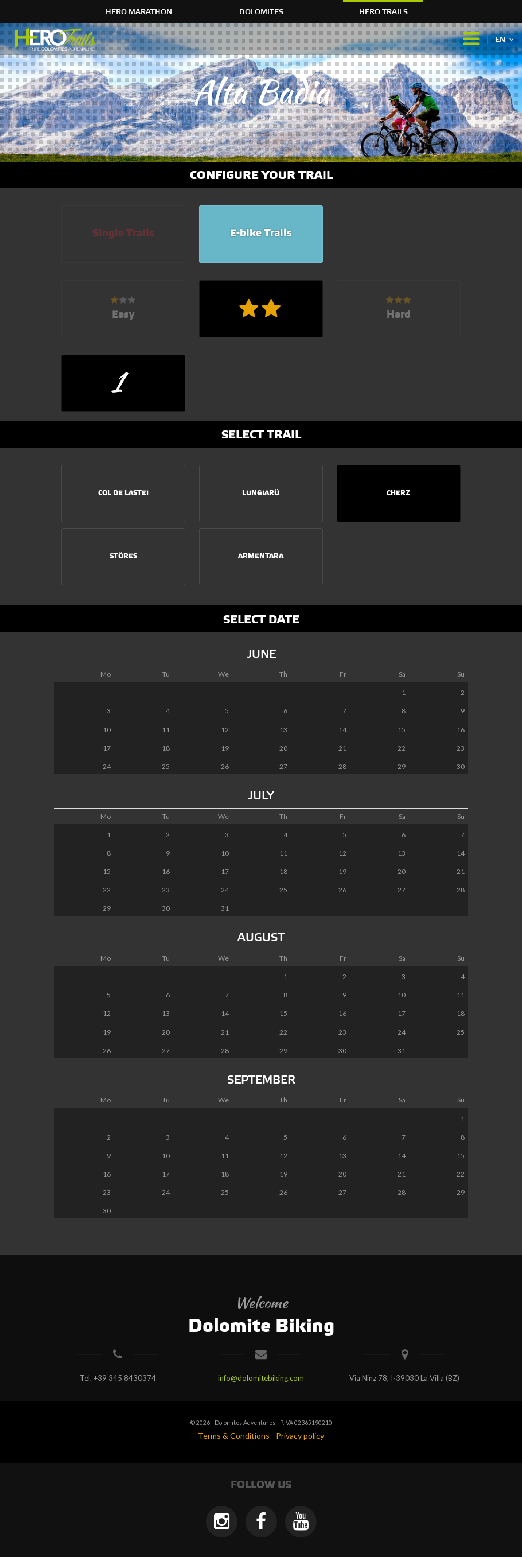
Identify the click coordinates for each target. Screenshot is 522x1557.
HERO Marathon (139, 12)
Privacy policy (300, 1435)
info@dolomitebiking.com (261, 1378)
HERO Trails (383, 12)
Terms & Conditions (234, 1435)
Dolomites (261, 12)
